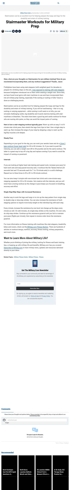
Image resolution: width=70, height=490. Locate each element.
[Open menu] (4, 3)
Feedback (66, 443)
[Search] (57, 3)
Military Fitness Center (25, 13)
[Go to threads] (13, 31)
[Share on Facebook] (50, 31)
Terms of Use (35, 295)
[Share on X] (54, 31)
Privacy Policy (46, 295)
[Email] (57, 31)
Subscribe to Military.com (13, 247)
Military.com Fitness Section (37, 226)
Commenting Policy (35, 415)
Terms (57, 443)
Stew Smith (9, 31)
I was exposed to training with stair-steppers (47, 89)
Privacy (61, 443)
